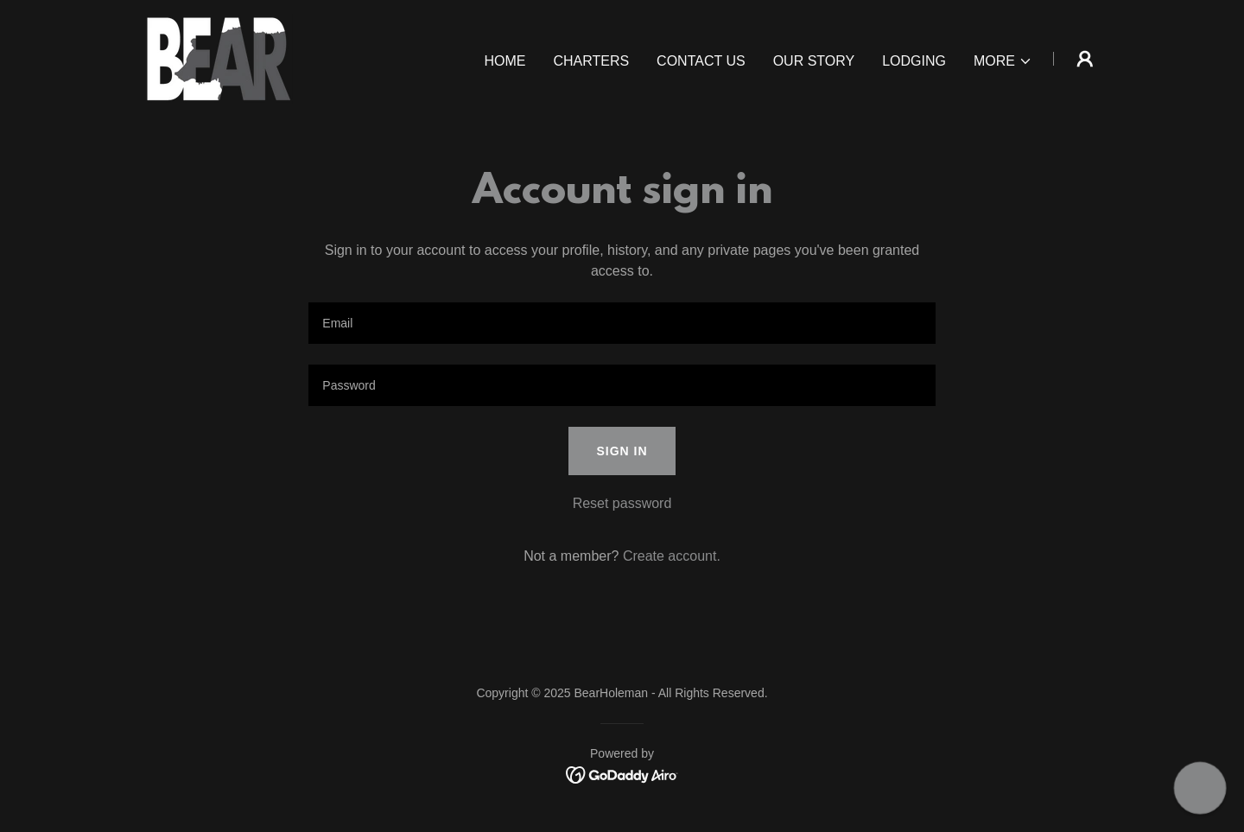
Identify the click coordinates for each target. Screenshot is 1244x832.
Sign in (621, 451)
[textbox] (621, 323)
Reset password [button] (622, 503)
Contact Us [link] (701, 61)
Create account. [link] (671, 556)
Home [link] (504, 61)
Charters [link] (591, 61)
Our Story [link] (814, 61)
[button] (1003, 61)
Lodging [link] (914, 61)
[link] (217, 57)
